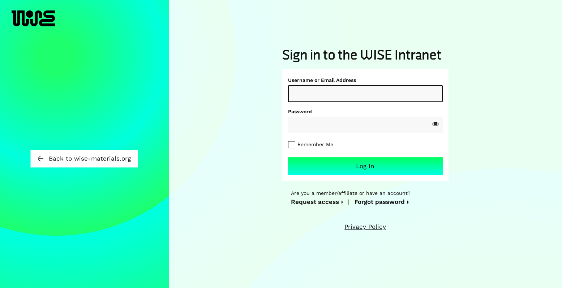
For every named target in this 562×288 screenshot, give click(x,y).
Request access (315, 201)
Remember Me (315, 144)
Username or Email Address (322, 80)
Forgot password (380, 201)
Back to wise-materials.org (84, 158)
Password (300, 111)
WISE (33, 25)
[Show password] (435, 124)
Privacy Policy (365, 226)
